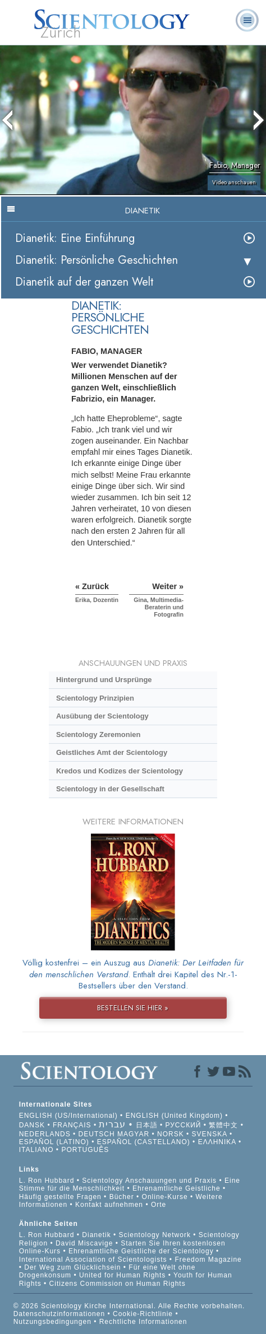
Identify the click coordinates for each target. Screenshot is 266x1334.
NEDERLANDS (45, 1134)
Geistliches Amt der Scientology (111, 752)
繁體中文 (223, 1125)
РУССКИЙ (183, 1125)
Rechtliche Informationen (143, 1322)
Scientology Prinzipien (95, 698)
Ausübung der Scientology (102, 716)
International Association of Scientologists (93, 1259)
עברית (112, 1124)
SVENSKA (209, 1134)
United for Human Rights (123, 1275)
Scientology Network (155, 1235)
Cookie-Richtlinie (143, 1314)
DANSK (32, 1125)
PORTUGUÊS (85, 1150)
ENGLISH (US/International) (68, 1116)
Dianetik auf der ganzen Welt (84, 282)
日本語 (147, 1125)
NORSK (170, 1134)
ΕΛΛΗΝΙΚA (217, 1142)
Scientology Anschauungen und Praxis (149, 1180)
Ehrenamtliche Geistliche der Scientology (141, 1251)
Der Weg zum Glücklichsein (72, 1267)
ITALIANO (36, 1150)
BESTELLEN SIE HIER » (132, 1007)
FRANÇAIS (72, 1125)
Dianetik (96, 1235)
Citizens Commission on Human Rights (117, 1284)
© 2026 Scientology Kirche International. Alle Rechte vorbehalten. (129, 1306)
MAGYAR (133, 1134)
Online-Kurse (166, 1197)
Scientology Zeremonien (98, 734)
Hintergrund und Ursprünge (104, 679)
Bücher (121, 1197)
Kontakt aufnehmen (109, 1205)
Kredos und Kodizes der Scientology (119, 771)
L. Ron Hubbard (47, 1180)
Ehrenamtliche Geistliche (176, 1188)
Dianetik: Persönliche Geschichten (96, 260)
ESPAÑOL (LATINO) (54, 1142)
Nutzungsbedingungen (52, 1322)
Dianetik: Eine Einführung (75, 238)
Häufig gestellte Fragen (60, 1197)
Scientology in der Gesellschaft (110, 789)
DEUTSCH (97, 1134)
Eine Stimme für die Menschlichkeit (129, 1184)
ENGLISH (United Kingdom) (174, 1116)
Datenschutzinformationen (59, 1314)
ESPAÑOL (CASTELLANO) (143, 1142)
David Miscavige (84, 1243)
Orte (158, 1205)
